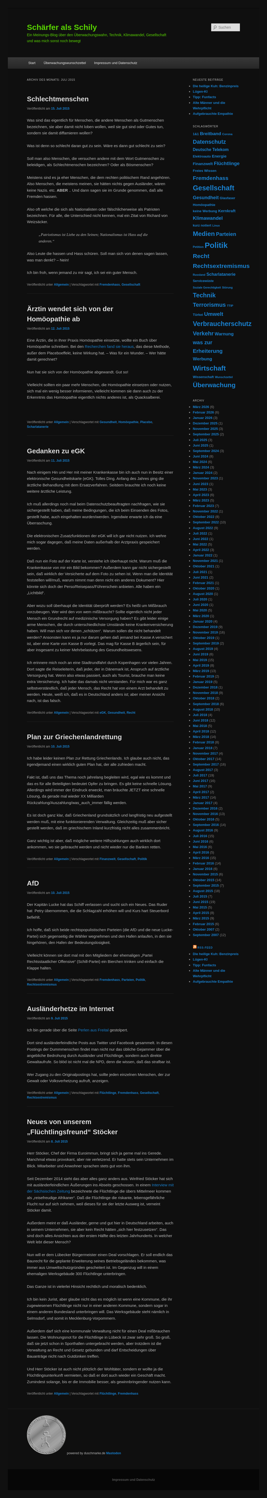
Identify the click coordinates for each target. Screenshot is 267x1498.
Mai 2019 (200, 660)
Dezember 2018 (205, 687)
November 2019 (205, 632)
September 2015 (206, 885)
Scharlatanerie (37, 427)
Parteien (128, 980)
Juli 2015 (200, 896)
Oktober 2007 (203, 929)
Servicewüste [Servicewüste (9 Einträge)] (203, 281)
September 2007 (206, 935)
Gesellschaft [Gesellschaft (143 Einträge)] (213, 188)
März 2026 (201, 407)
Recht (131, 712)
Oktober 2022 (203, 517)
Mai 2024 (200, 462)
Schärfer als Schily (62, 27)
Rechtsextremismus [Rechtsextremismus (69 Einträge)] (221, 265)
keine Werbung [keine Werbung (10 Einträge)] (205, 211)
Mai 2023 (200, 489)
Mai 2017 (200, 786)
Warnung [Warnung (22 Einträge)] (224, 333)
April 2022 (201, 550)
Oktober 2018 (203, 698)
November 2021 (205, 561)
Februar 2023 (203, 506)
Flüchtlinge (108, 1093)
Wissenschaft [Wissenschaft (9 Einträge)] (203, 377)
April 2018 (201, 731)
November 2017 (205, 753)
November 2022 (205, 511)
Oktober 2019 (203, 638)
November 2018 (205, 693)
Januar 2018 (203, 748)
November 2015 (205, 874)
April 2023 (201, 495)
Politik (142, 859)
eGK (103, 712)
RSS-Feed (205, 947)
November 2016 (205, 814)
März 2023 (201, 500)
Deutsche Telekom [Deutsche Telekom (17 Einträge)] (211, 149)
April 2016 (201, 852)
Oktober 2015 (203, 880)
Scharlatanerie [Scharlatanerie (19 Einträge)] (221, 274)
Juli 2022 (200, 533)
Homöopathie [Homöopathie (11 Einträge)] (204, 205)
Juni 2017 (200, 781)
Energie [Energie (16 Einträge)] (219, 156)
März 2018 (201, 737)
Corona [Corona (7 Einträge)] (227, 134)
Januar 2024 (203, 473)
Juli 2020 (200, 599)
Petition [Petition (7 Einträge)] (198, 246)
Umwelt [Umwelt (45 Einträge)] (213, 314)
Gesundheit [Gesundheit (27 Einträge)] (206, 197)
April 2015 (201, 913)
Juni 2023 (200, 484)
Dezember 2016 (205, 808)
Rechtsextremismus (42, 984)
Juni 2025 (200, 445)
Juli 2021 (200, 572)
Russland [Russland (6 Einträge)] (199, 274)
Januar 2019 (203, 682)
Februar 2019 (203, 676)
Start (31, 63)
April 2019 (201, 665)
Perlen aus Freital (93, 1030)
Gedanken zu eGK (56, 451)
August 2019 (203, 649)
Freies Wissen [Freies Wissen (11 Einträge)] (205, 171)
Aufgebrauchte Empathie (213, 114)
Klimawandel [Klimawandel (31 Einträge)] (208, 218)
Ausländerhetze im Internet (70, 1009)
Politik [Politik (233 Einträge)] (216, 245)
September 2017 (206, 764)
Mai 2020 (200, 610)
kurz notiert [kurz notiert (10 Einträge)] (202, 225)
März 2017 (201, 797)
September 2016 (206, 825)
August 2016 (203, 830)
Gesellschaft (131, 284)
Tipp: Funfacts (204, 97)
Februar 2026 (203, 412)
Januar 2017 (203, 803)
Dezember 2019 (205, 627)
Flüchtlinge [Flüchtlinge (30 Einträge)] (227, 163)
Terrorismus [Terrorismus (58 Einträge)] (209, 305)
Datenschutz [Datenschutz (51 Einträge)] (209, 142)
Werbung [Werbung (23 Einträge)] (202, 358)
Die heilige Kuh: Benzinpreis (216, 86)
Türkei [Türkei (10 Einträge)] (198, 315)
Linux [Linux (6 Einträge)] (216, 225)
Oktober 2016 (203, 819)
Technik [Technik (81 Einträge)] (204, 295)
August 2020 (203, 594)
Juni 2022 (200, 539)
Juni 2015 (200, 902)
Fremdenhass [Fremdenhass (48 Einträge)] (210, 178)
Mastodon (113, 1453)
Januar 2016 (203, 869)
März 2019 (201, 671)
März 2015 (201, 918)
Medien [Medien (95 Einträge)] (204, 233)
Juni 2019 (200, 654)
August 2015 (203, 891)
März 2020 (201, 616)
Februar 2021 (203, 583)
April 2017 (201, 792)
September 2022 (206, 522)
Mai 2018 (200, 726)
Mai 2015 (200, 907)
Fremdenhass (110, 284)
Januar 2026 (203, 418)
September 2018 (206, 704)
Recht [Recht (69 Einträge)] (201, 256)
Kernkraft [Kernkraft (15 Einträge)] (226, 211)
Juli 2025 (200, 440)
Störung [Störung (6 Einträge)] (227, 287)
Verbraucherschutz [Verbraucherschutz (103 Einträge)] (222, 323)
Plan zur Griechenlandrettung (74, 737)
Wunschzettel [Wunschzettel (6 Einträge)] (224, 377)
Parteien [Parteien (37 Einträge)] (226, 234)
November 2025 (205, 429)
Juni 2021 (200, 577)
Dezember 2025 (205, 423)
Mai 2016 (200, 847)
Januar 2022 (203, 555)
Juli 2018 (200, 715)
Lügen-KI (200, 91)
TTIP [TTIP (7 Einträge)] (230, 305)
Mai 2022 (200, 544)
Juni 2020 (200, 605)
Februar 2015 (203, 924)
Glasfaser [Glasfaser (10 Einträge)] (227, 198)
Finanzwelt (108, 859)
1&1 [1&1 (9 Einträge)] (196, 134)
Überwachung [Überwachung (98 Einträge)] (214, 384)
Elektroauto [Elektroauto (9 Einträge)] (202, 156)
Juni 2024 (200, 456)
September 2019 (206, 643)
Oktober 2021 (203, 566)
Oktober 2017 (203, 759)
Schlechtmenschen (58, 99)
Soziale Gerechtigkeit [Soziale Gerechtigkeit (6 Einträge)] (207, 287)
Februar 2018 (203, 742)
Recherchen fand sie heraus (109, 346)
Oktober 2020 (203, 588)
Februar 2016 (203, 863)
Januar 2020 (203, 621)
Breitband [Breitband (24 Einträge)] (210, 133)
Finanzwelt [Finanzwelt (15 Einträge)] (203, 163)
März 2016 (201, 858)
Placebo (146, 422)
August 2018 (203, 709)
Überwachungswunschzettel (65, 63)
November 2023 (205, 478)
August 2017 (203, 770)
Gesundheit (108, 422)
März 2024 (201, 467)
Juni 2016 (200, 841)
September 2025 (206, 434)
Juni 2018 (200, 720)
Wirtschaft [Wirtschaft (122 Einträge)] (209, 368)
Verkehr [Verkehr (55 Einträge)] (203, 333)
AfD (33, 883)
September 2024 (206, 451)
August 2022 (203, 528)
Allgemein (61, 284)
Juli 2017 (200, 775)
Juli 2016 (200, 836)
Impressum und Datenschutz (115, 63)
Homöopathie (128, 422)
